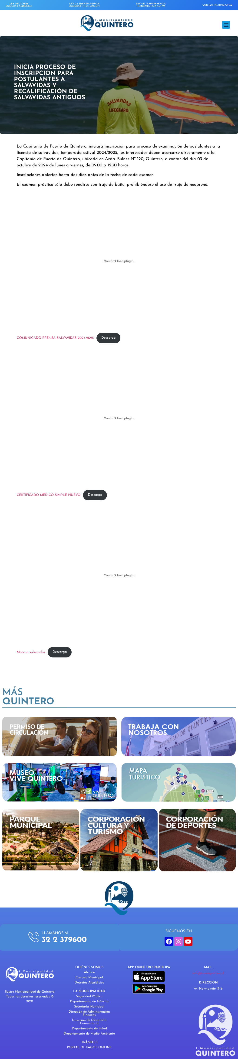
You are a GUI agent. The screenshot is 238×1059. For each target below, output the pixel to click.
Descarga (108, 338)
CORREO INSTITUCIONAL (217, 5)
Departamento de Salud (89, 1028)
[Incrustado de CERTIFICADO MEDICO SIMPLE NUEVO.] (119, 418)
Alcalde (89, 972)
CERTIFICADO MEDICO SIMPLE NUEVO (48, 495)
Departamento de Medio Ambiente (89, 1033)
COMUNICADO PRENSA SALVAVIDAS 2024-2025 (55, 338)
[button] (226, 25)
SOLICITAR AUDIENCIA (19, 5)
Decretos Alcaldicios (89, 982)
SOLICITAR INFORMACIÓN (84, 5)
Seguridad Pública (89, 996)
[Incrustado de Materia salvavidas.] (119, 575)
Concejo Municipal (89, 977)
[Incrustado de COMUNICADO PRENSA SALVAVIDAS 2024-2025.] (119, 261)
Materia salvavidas (31, 652)
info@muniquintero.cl (208, 973)
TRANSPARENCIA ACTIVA (151, 5)
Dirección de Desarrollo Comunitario (89, 1021)
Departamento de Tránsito (89, 1001)
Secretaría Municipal (89, 1006)
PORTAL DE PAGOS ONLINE (89, 1047)
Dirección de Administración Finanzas (89, 1013)
